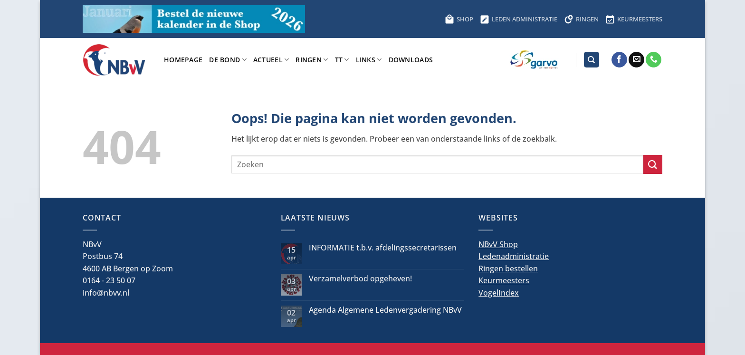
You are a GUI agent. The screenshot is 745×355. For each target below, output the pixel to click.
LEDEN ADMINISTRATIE (518, 19)
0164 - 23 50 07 (109, 280)
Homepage (183, 59)
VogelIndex (498, 293)
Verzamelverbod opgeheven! (360, 278)
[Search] (591, 59)
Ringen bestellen (508, 268)
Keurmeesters (503, 280)
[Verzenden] (652, 164)
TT (342, 59)
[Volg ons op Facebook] (619, 60)
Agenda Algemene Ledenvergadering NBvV (385, 310)
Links (369, 59)
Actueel (271, 59)
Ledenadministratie (513, 256)
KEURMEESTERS (633, 19)
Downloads (411, 59)
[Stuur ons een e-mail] (636, 60)
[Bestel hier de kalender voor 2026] (194, 19)
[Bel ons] (653, 60)
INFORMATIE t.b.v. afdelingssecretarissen (383, 247)
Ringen (312, 59)
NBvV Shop (498, 244)
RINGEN (581, 19)
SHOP (459, 19)
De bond (228, 59)
